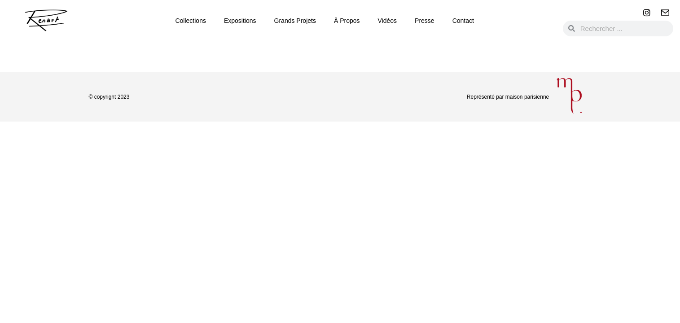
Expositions (240, 20)
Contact (463, 20)
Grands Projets (295, 20)
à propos (347, 20)
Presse (424, 20)
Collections (190, 20)
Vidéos (387, 20)
